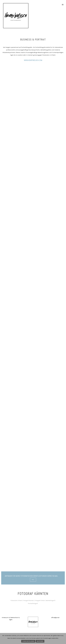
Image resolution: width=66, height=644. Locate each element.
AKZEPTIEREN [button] (40, 641)
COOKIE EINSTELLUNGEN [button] (28, 641)
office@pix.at (55, 617)
